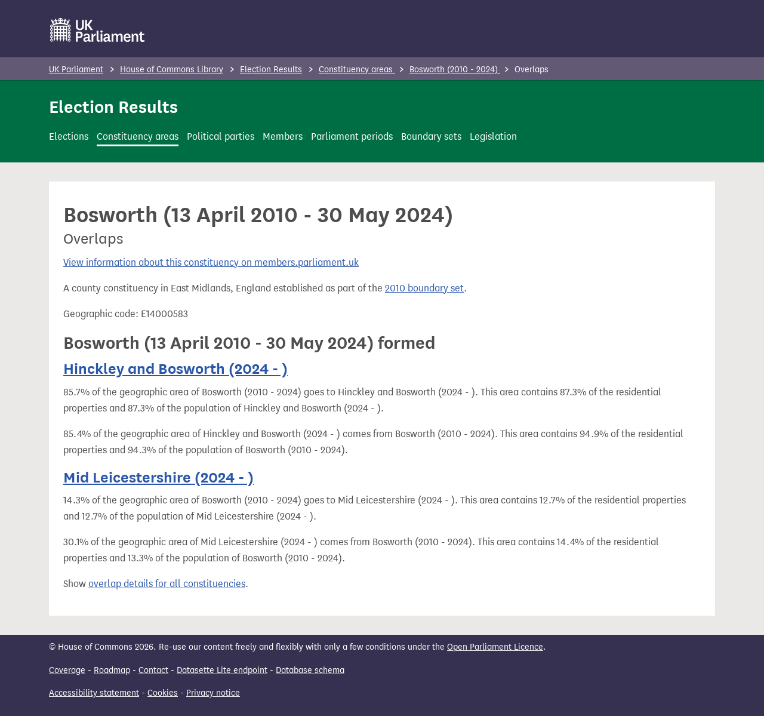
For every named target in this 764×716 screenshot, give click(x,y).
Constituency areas (357, 69)
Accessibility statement (94, 693)
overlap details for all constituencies (166, 583)
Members (283, 136)
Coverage (67, 670)
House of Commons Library (171, 69)
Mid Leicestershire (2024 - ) (158, 477)
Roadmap (112, 670)
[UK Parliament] (97, 30)
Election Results (271, 69)
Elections (68, 136)
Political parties (220, 136)
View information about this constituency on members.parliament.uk (211, 262)
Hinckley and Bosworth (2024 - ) (175, 368)
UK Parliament (76, 69)
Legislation (493, 136)
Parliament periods (352, 136)
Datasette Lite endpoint (222, 670)
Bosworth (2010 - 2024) (454, 69)
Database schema (310, 670)
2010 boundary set (424, 288)
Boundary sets (431, 136)
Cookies (162, 693)
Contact (153, 670)
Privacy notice (213, 693)
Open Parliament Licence (495, 647)
